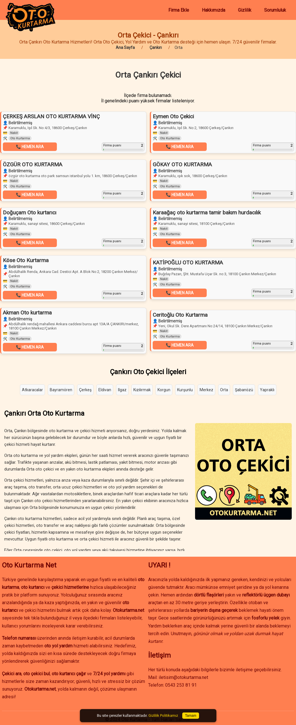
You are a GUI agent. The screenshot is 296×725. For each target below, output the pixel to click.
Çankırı (156, 47)
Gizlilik (244, 10)
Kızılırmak (142, 390)
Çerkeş (85, 390)
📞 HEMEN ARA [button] (30, 146)
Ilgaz (122, 390)
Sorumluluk (275, 10)
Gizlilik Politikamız (163, 715)
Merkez (206, 390)
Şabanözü (244, 390)
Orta (224, 390)
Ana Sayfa (125, 47)
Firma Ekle (178, 10)
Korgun (164, 390)
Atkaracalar (32, 390)
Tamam (190, 716)
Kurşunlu (185, 390)
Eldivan (104, 390)
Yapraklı (267, 390)
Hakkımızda (213, 10)
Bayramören (61, 390)
